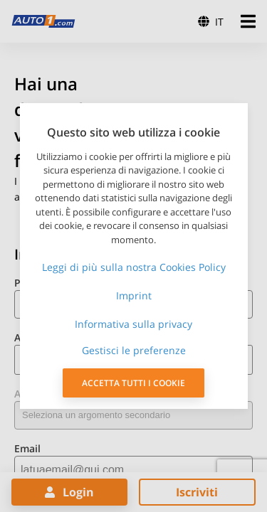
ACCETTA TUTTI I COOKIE (133, 383)
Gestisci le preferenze (134, 350)
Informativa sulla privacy (133, 324)
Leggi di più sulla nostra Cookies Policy (134, 267)
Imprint (134, 295)
